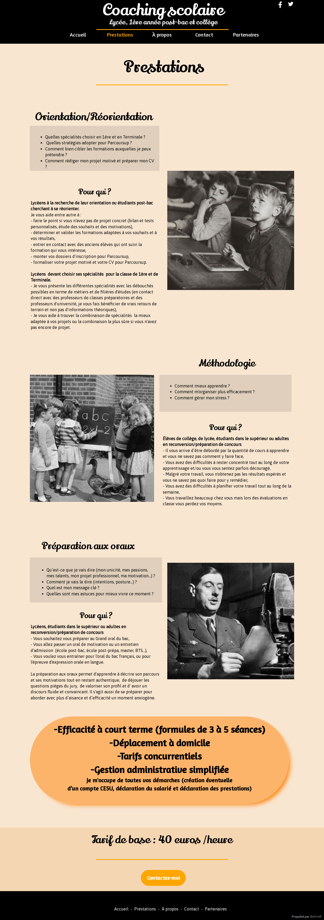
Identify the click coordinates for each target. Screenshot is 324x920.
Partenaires (215, 908)
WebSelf (315, 917)
